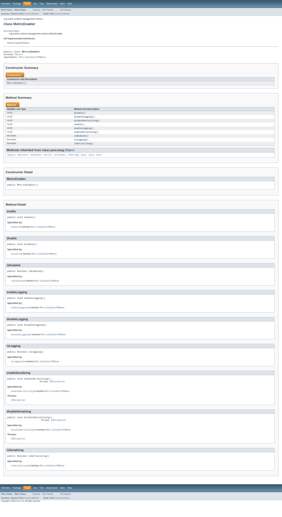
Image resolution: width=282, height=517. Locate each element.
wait (83, 158)
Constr (27, 14)
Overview (5, 3)
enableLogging (82, 130)
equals (11, 158)
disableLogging (83, 118)
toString (73, 158)
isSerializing (82, 147)
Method (35, 14)
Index (62, 3)
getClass (23, 158)
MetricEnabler (15, 84)
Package (17, 3)
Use (35, 3)
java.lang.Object (11, 31)
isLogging (80, 142)
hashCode (36, 158)
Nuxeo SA (20, 514)
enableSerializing (85, 134)
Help (69, 3)
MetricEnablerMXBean (18, 43)
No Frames (47, 10)
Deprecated (52, 3)
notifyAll (60, 158)
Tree (41, 3)
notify (47, 158)
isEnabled (80, 138)
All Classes (65, 10)
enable (78, 126)
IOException (57, 391)
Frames (36, 10)
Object (19, 55)
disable (78, 114)
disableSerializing (85, 122)
